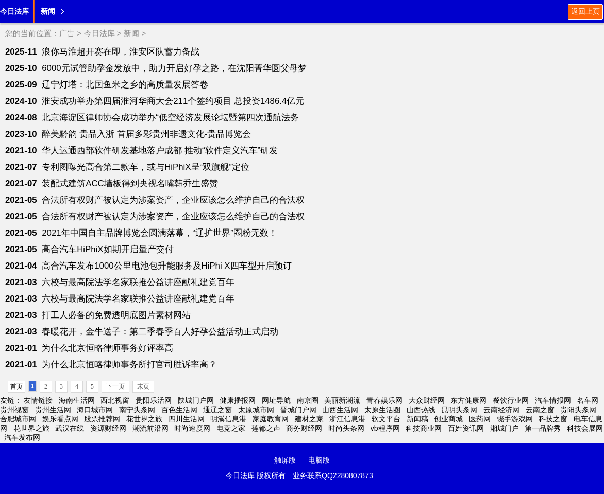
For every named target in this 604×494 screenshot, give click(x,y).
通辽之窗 (217, 409)
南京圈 (307, 400)
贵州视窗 (14, 409)
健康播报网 (238, 400)
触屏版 (285, 460)
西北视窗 (114, 400)
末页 (143, 386)
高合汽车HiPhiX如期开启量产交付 (107, 249)
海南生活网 (77, 400)
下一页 (115, 386)
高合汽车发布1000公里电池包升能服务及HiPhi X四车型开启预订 (166, 266)
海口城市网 (95, 409)
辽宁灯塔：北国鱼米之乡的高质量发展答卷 (125, 85)
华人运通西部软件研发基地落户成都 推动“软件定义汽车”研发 (160, 150)
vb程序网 (385, 428)
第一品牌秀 (543, 428)
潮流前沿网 (150, 428)
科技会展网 (585, 428)
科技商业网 (424, 428)
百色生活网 (179, 409)
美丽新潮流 (342, 400)
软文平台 (386, 419)
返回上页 (585, 11)
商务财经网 (304, 428)
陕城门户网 (196, 400)
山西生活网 (340, 409)
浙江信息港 (347, 419)
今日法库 (14, 11)
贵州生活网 (53, 409)
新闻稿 (417, 419)
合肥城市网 (18, 419)
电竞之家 (230, 428)
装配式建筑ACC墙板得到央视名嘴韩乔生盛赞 (129, 183)
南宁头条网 (137, 409)
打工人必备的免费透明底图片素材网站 (116, 315)
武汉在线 (69, 428)
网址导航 (276, 400)
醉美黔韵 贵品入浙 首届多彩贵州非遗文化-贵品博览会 (146, 134)
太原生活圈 (382, 409)
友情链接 (38, 400)
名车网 (587, 400)
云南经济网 (501, 409)
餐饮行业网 (511, 400)
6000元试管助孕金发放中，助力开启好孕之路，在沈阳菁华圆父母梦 (174, 68)
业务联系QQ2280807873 (333, 475)
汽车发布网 (22, 437)
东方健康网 (468, 400)
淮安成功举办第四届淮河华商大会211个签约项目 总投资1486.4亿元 (173, 101)
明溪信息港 (228, 419)
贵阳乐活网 (154, 400)
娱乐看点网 (60, 419)
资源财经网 (108, 428)
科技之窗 (553, 419)
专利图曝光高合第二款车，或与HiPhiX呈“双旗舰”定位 (145, 167)
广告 (67, 33)
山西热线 (421, 409)
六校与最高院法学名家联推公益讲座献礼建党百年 (138, 282)
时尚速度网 (192, 428)
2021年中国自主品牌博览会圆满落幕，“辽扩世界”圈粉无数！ (159, 233)
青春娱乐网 (384, 400)
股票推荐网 (102, 419)
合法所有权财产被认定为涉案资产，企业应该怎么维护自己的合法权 (173, 200)
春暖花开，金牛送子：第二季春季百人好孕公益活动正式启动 (160, 332)
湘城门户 (504, 428)
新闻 (48, 11)
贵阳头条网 (578, 409)
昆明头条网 (459, 409)
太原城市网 (256, 409)
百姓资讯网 (466, 428)
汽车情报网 (553, 400)
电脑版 (319, 460)
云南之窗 (540, 409)
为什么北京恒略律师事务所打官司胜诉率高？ (129, 364)
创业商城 (448, 419)
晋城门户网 (298, 409)
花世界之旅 (144, 419)
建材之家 (309, 419)
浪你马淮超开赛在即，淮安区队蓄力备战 (120, 52)
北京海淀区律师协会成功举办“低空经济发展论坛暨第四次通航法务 (170, 117)
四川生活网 (187, 419)
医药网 (480, 419)
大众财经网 (427, 400)
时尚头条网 (346, 428)
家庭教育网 (271, 419)
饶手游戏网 (515, 419)
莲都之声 (265, 428)
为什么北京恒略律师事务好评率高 (107, 348)
